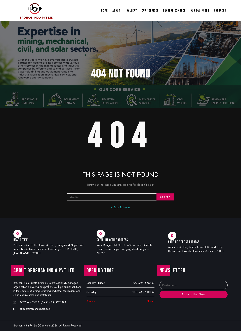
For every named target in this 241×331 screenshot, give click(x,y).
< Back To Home (120, 207)
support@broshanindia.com (35, 309)
